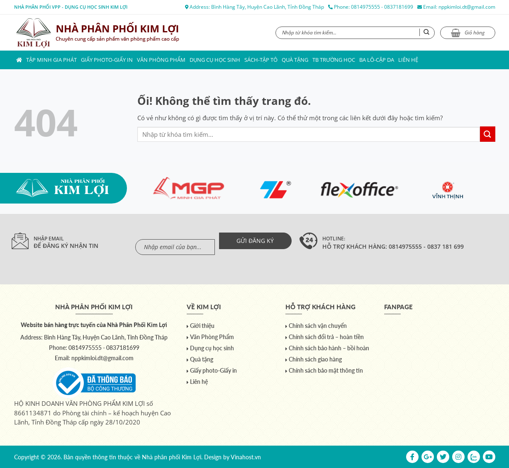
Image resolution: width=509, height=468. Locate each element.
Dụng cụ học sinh (215, 59)
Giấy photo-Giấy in (107, 59)
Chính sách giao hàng (315, 359)
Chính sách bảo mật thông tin (326, 370)
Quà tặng (295, 59)
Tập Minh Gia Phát (51, 59)
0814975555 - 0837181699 (382, 6)
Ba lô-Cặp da (376, 59)
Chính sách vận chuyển (318, 325)
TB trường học (333, 59)
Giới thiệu (202, 325)
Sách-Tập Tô (261, 59)
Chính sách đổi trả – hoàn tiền (326, 336)
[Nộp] (487, 134)
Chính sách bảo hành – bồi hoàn (329, 348)
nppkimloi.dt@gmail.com (466, 6)
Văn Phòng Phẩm (161, 59)
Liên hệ (408, 59)
